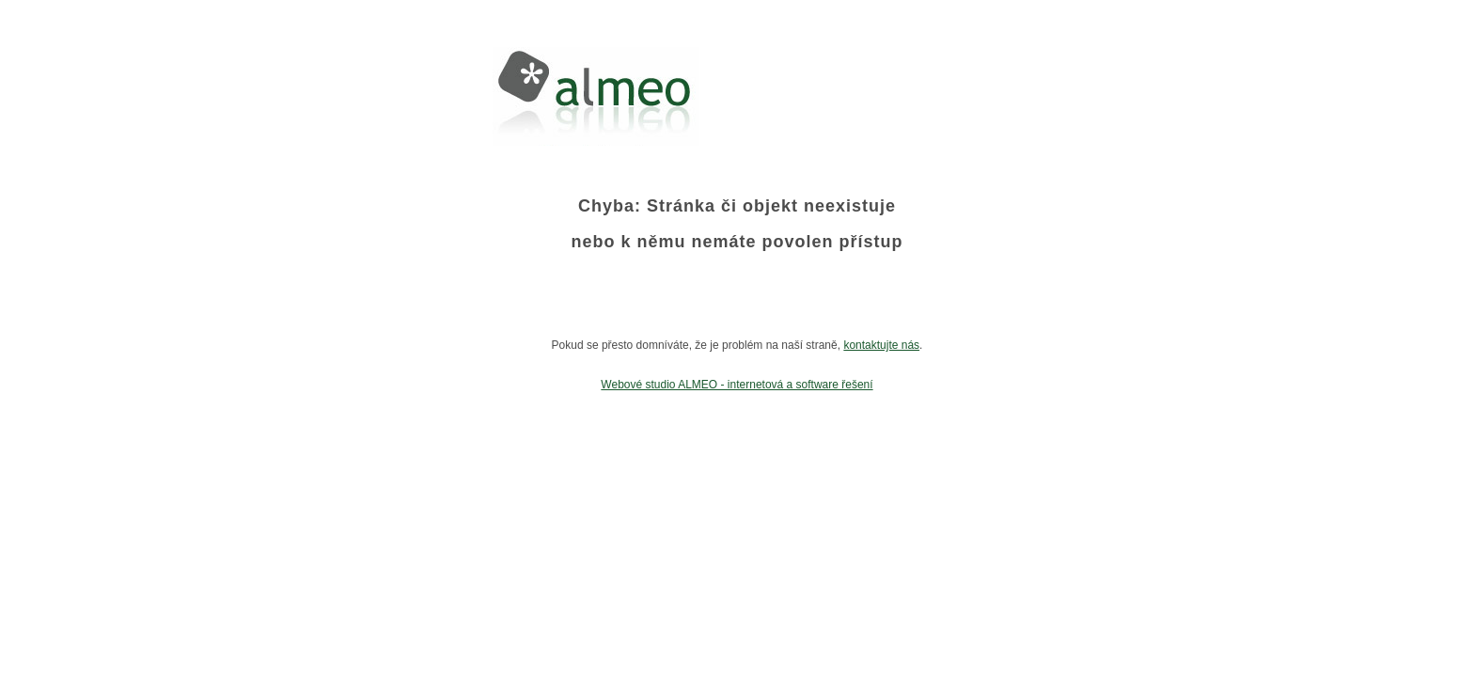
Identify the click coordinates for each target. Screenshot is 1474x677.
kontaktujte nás (881, 345)
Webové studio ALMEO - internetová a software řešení (736, 384)
